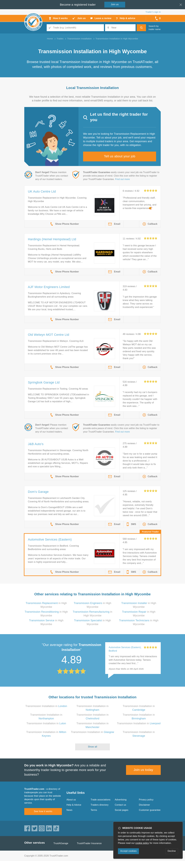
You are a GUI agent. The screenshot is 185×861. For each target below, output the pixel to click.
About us (71, 799)
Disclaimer (144, 805)
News (69, 810)
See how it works (43, 811)
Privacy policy (146, 799)
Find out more (122, 179)
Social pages (121, 810)
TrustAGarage (60, 843)
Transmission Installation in (46, 706)
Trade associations (100, 799)
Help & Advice (73, 805)
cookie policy (142, 843)
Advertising (120, 799)
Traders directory (100, 805)
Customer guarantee (149, 810)
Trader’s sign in (153, 12)
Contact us (120, 805)
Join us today (143, 770)
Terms (94, 810)
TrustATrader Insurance (89, 843)
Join (115, 4)
